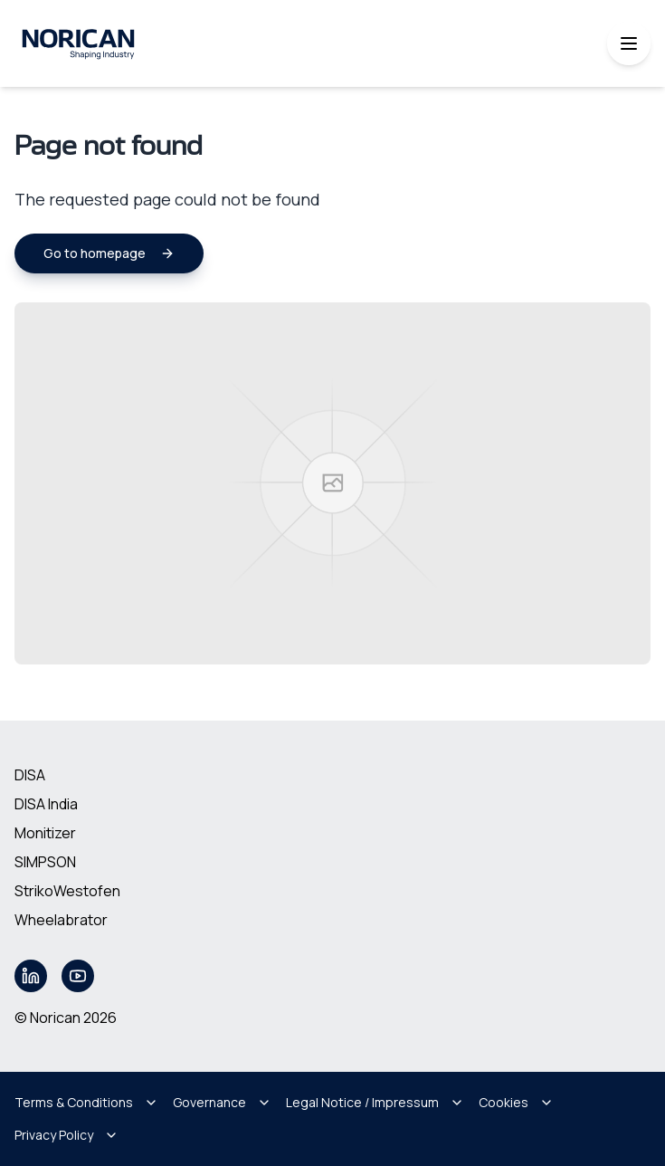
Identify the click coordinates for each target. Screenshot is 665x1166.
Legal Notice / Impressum (375, 1102)
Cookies (516, 1102)
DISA (29, 775)
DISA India (46, 804)
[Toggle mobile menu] (629, 43)
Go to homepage (109, 253)
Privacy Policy (66, 1134)
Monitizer (45, 833)
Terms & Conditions (86, 1102)
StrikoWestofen (67, 891)
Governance (222, 1102)
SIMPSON (45, 862)
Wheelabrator (61, 920)
